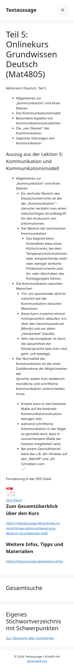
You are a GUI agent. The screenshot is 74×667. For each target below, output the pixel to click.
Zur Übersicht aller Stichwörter (30, 638)
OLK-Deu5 (14, 500)
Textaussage (21, 9)
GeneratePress (37, 661)
